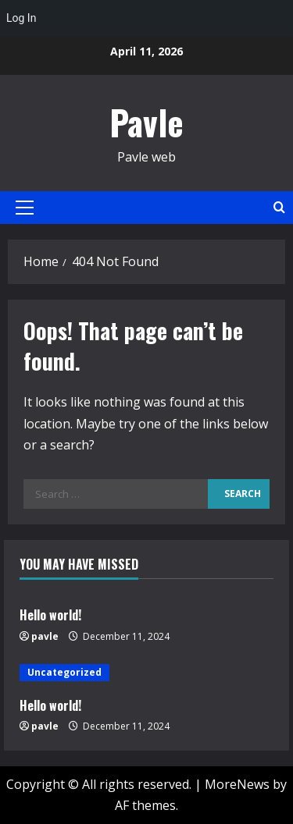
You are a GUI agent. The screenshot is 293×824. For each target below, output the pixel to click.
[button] (24, 207)
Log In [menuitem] (21, 18)
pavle (45, 636)
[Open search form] (279, 207)
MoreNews (237, 784)
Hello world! (50, 615)
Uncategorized (64, 672)
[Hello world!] (146, 672)
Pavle (146, 122)
